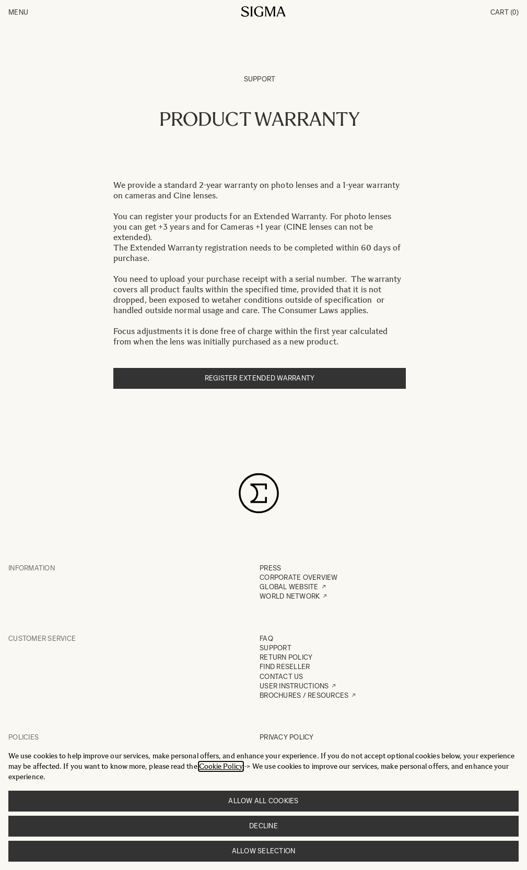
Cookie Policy (221, 766)
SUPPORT (275, 648)
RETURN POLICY (286, 657)
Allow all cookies (263, 801)
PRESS (270, 568)
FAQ (266, 638)
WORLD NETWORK (290, 596)
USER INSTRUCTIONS (294, 686)
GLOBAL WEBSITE (289, 587)
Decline (263, 826)
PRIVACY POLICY (287, 737)
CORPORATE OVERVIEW (299, 577)
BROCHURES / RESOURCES (304, 695)
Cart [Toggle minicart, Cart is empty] (504, 12)
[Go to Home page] (263, 11)
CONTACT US (281, 677)
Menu (18, 12)
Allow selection (264, 851)
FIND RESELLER (285, 667)
